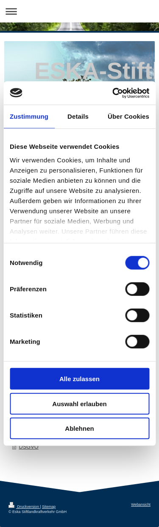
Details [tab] (78, 116)
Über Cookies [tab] (128, 116)
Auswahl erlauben (79, 403)
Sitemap (49, 507)
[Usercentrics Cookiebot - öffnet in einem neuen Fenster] (113, 92)
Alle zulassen (79, 378)
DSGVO (29, 446)
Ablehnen (79, 428)
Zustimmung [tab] (29, 116)
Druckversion (24, 507)
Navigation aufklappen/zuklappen (79, 11)
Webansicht (141, 504)
